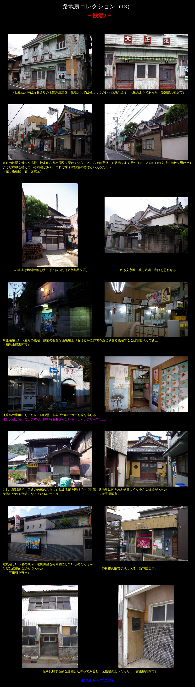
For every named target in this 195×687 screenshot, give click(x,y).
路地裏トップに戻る (97, 680)
